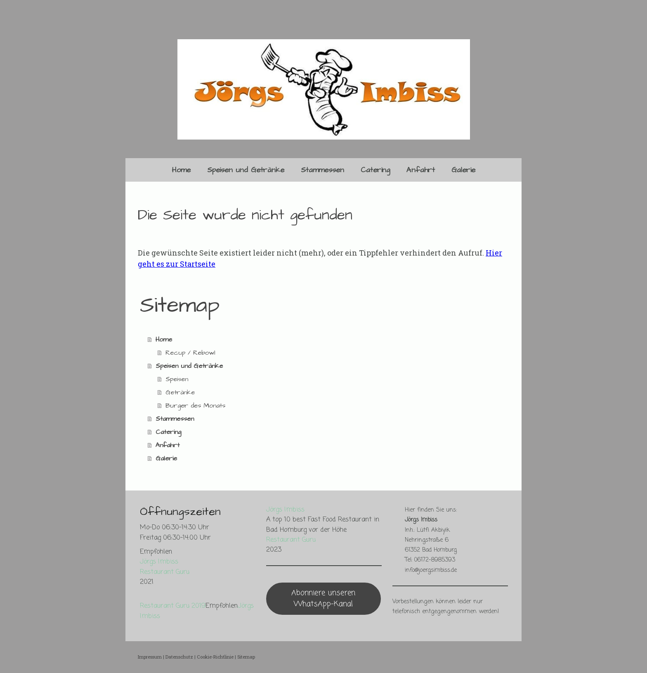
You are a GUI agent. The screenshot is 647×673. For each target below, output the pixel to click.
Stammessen (322, 170)
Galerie (463, 170)
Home (181, 170)
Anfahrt (420, 170)
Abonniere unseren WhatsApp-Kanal (323, 598)
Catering (375, 170)
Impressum (150, 657)
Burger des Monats (195, 405)
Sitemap (246, 657)
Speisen (176, 379)
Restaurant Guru (164, 572)
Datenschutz (179, 657)
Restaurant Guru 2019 (172, 606)
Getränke (180, 392)
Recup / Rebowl (190, 352)
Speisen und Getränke (245, 170)
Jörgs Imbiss (159, 562)
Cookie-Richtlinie (215, 657)
